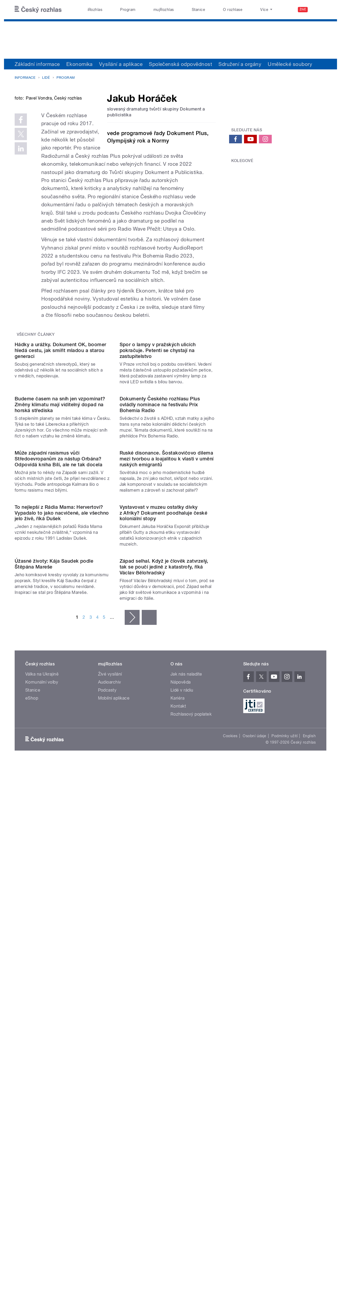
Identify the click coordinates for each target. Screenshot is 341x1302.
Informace (25, 78)
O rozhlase (232, 9)
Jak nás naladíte (186, 1001)
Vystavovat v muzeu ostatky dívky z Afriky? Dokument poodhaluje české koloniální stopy (164, 786)
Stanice (198, 9)
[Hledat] (319, 9)
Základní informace (37, 64)
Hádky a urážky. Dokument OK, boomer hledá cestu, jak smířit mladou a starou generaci (60, 460)
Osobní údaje (254, 1064)
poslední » (149, 945)
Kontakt (178, 1033)
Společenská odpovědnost (180, 64)
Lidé (46, 78)
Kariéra (177, 1025)
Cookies (230, 1064)
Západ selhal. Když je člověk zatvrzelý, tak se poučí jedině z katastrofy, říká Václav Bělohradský (164, 894)
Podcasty (107, 1017)
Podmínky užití (284, 1064)
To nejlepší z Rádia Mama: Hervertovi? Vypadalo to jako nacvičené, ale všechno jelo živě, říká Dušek (62, 786)
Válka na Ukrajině (42, 1001)
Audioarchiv (109, 1009)
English (309, 1064)
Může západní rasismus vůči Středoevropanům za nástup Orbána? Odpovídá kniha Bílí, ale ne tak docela (58, 677)
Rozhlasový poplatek (191, 1041)
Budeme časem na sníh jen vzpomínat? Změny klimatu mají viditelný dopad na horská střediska (60, 569)
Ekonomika (79, 64)
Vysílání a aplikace (121, 64)
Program (127, 9)
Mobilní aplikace (114, 1025)
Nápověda (180, 1009)
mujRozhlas (163, 9)
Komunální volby (41, 1009)
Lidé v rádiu (181, 1017)
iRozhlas (95, 9)
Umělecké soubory (290, 64)
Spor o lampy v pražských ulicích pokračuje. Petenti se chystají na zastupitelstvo (158, 460)
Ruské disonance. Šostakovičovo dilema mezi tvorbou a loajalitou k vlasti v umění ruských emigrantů (167, 677)
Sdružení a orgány (239, 64)
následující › (132, 945)
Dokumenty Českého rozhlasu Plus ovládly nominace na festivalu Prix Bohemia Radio (160, 569)
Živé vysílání (110, 1001)
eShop (31, 1025)
